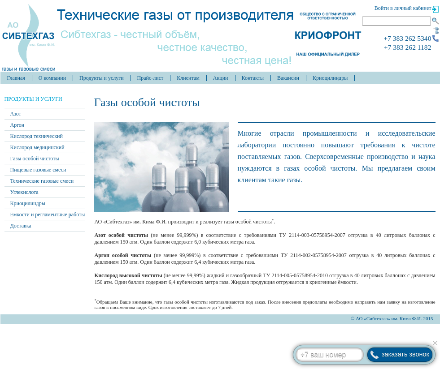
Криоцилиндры (330, 78)
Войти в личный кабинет (403, 8)
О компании (52, 78)
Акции (220, 78)
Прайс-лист (150, 78)
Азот (15, 114)
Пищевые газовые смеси (38, 170)
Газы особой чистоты (34, 158)
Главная (16, 78)
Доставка (20, 226)
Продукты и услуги (101, 78)
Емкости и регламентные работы (47, 214)
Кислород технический (36, 136)
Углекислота (24, 192)
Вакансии (288, 78)
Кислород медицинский (37, 147)
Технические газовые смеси (42, 181)
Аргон (17, 125)
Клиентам (188, 78)
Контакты (253, 78)
